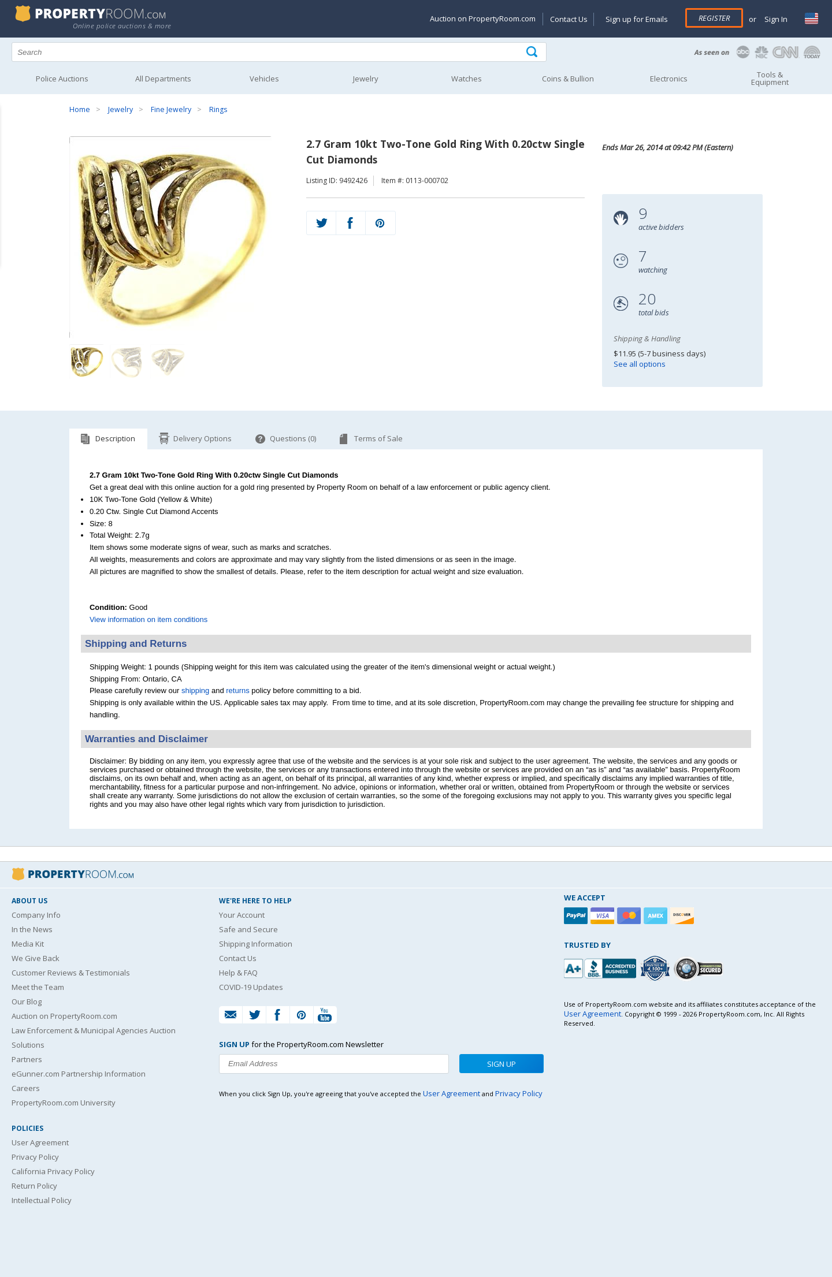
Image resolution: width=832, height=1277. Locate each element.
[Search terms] (279, 52)
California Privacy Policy (53, 1171)
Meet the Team (38, 987)
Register (714, 18)
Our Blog (27, 1001)
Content (11, 146)
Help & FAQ (238, 972)
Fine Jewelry (171, 109)
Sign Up (501, 1064)
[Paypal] (577, 915)
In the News (32, 929)
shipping (195, 690)
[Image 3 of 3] (167, 361)
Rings (218, 109)
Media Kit (28, 944)
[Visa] (603, 915)
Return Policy (34, 1186)
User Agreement (40, 1142)
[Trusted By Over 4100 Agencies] (656, 968)
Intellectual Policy (42, 1200)
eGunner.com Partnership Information (79, 1073)
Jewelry (120, 109)
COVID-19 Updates (251, 987)
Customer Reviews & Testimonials (71, 972)
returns (237, 690)
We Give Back (36, 958)
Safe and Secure (248, 929)
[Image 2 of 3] (127, 361)
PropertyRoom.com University (64, 1102)
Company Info (36, 915)
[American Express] (657, 915)
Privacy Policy (35, 1157)
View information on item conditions (148, 619)
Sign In (775, 19)
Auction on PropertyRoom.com (483, 18)
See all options (640, 364)
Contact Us (569, 19)
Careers (26, 1088)
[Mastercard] (630, 915)
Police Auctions (62, 78)
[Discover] (683, 915)
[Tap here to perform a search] (533, 52)
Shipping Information (255, 944)
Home (79, 109)
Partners (27, 1059)
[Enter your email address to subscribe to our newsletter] (334, 1064)
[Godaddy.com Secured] (700, 968)
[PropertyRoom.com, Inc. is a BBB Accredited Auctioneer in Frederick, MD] (601, 967)
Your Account (242, 915)
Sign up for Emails (637, 19)
